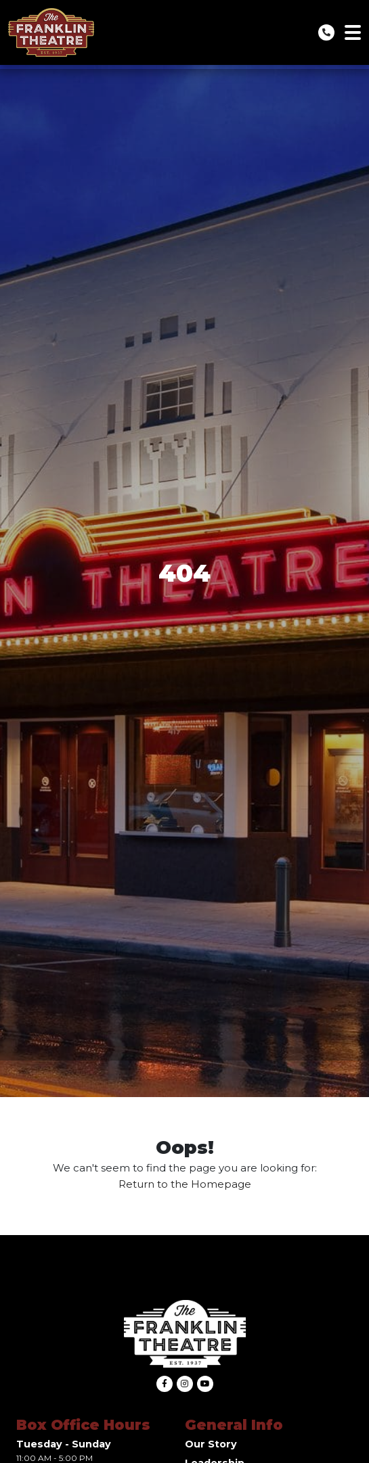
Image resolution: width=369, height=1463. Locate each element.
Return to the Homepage (184, 1184)
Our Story (211, 1444)
